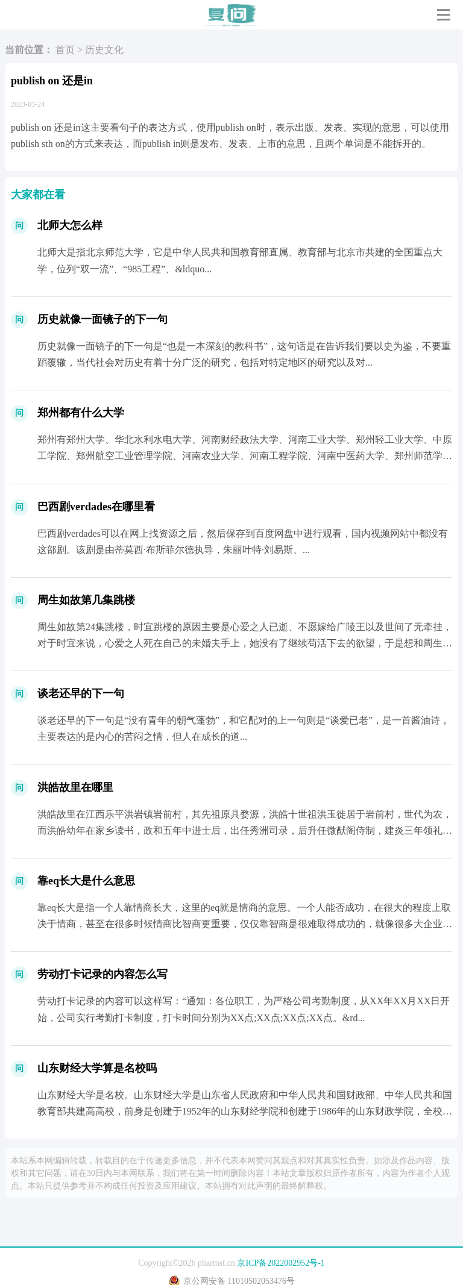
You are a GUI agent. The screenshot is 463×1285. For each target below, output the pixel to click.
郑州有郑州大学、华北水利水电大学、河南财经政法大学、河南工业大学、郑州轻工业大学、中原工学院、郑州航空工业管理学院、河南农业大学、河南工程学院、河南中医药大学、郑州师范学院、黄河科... (244, 455)
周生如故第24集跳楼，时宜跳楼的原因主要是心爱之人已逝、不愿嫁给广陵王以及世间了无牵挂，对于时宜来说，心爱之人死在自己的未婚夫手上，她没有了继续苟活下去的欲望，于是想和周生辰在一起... (244, 643)
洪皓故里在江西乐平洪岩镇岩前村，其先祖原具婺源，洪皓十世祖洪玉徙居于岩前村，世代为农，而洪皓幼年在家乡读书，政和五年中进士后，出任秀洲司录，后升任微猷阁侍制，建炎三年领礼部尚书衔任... (244, 830)
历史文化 (104, 50)
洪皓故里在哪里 (75, 787)
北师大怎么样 (69, 225)
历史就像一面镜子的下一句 (102, 319)
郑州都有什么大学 (80, 413)
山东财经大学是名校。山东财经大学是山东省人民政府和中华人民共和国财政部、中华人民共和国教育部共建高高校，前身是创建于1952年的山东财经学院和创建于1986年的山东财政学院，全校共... (244, 1111)
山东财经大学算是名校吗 (97, 1068)
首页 (65, 50)
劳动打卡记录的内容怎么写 (102, 974)
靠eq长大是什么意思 (86, 881)
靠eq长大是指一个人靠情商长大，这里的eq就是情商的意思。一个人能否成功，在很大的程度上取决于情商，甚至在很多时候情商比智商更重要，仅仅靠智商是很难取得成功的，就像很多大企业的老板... (244, 923)
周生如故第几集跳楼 (86, 600)
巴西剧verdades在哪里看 (96, 507)
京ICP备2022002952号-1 (280, 1263)
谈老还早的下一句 (80, 693)
